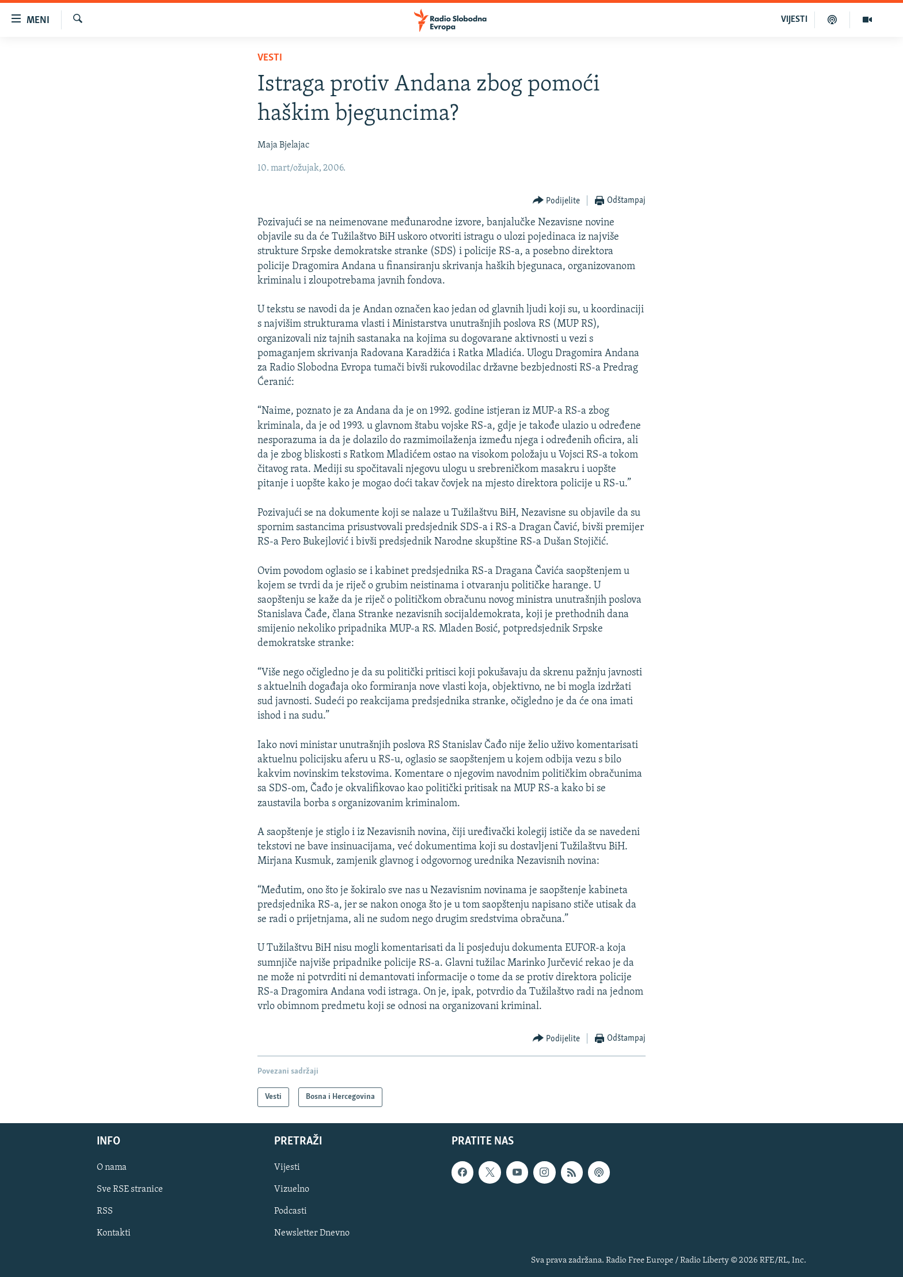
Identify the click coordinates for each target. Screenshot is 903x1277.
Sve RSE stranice (130, 1190)
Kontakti (114, 1233)
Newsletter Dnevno (312, 1233)
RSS (105, 1211)
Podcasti (290, 1211)
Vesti (269, 57)
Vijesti (287, 1168)
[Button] (556, 201)
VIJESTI (794, 19)
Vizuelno (291, 1190)
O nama (112, 1168)
